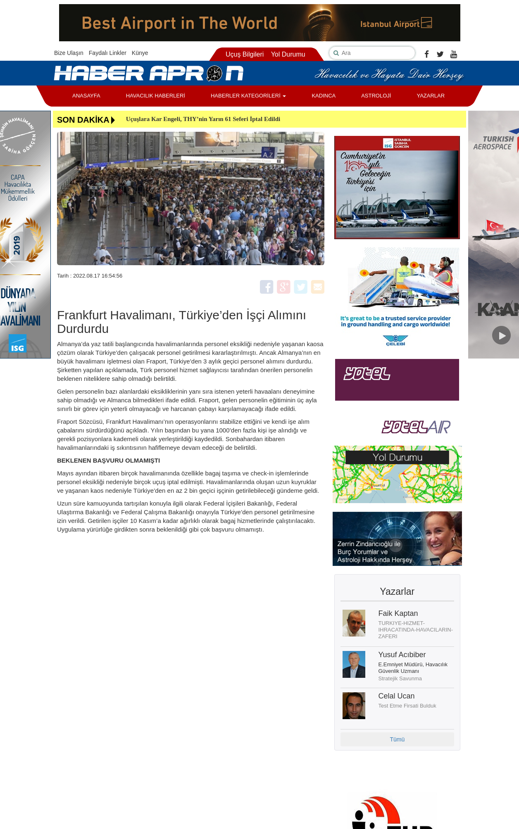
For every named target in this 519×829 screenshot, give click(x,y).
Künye (140, 53)
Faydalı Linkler (107, 53)
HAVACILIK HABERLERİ (155, 96)
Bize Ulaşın (68, 53)
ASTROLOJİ (376, 96)
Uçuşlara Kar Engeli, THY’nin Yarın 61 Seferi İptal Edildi (203, 119)
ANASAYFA (86, 96)
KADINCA (324, 96)
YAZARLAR (431, 96)
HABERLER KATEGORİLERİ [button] (248, 96)
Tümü (397, 739)
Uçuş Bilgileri (245, 54)
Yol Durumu (288, 54)
